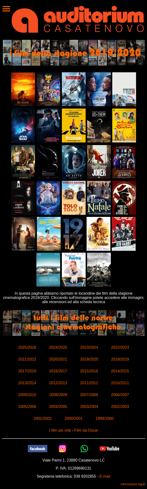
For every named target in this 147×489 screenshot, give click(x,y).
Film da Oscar (86, 430)
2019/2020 (89, 359)
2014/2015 (120, 371)
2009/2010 (27, 395)
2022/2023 (120, 347)
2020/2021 (58, 359)
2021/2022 (27, 359)
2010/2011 (120, 383)
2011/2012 (89, 383)
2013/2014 (27, 383)
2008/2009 (58, 395)
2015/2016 (89, 371)
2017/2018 (27, 371)
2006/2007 (120, 395)
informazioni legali (133, 484)
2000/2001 (74, 418)
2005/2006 (27, 407)
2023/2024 (89, 347)
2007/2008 (89, 395)
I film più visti (60, 430)
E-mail (104, 476)
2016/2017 (58, 371)
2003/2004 (89, 407)
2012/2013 (58, 383)
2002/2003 (120, 407)
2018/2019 (120, 359)
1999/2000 (105, 418)
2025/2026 (27, 347)
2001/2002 (43, 418)
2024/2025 (58, 347)
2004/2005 (58, 407)
